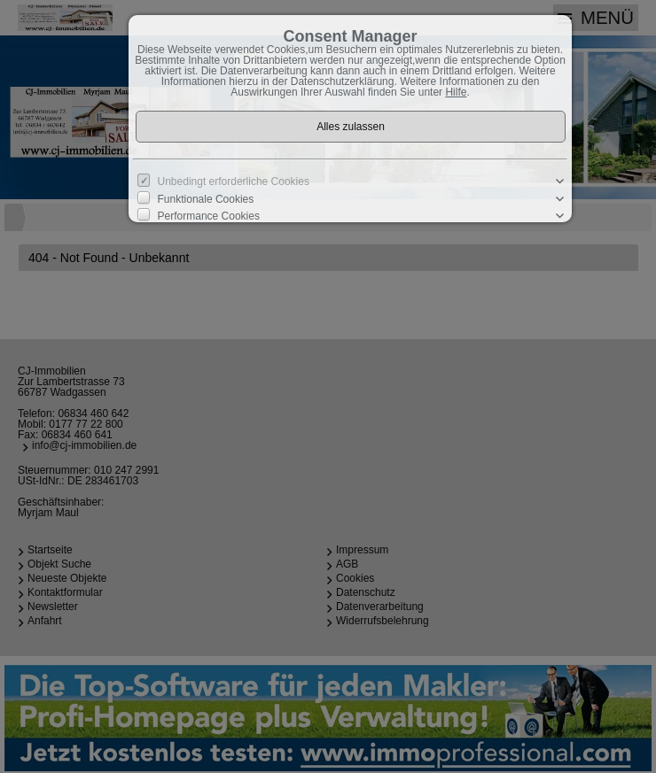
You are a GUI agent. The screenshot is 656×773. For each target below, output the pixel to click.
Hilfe (455, 92)
